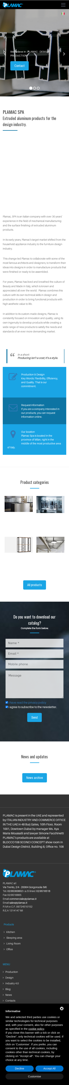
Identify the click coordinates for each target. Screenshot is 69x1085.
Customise (34, 1076)
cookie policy (36, 1028)
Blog (7, 989)
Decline (19, 1068)
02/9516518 (43, 891)
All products (34, 585)
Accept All (49, 1068)
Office (8, 949)
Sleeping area (13, 937)
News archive (34, 777)
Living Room (12, 943)
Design (8, 977)
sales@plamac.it (18, 902)
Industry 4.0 (11, 983)
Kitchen (9, 932)
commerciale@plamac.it (22, 898)
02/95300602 (15, 891)
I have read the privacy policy (27, 702)
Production (10, 971)
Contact (19, 65)
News (7, 994)
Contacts (9, 1000)
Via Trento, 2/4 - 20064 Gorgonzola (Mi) (25, 887)
